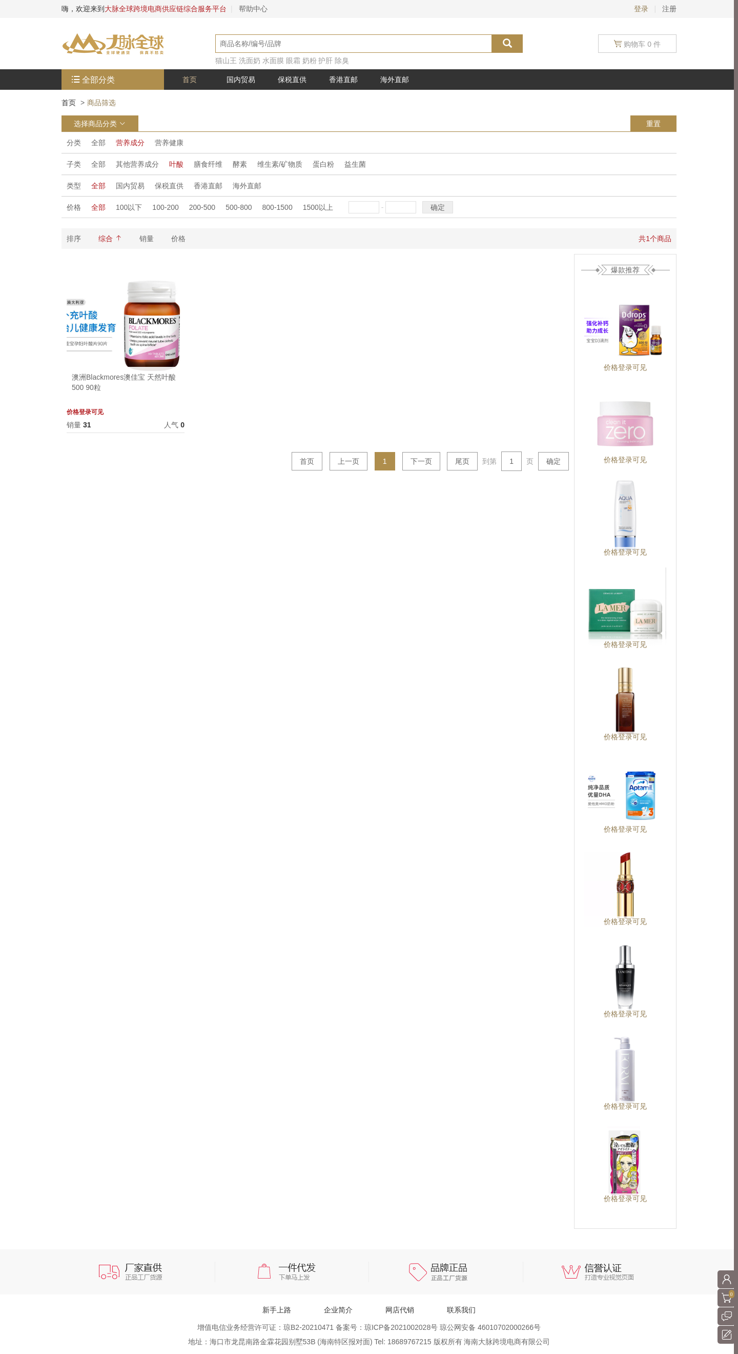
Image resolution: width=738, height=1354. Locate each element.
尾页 (462, 461)
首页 (68, 103)
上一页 (348, 461)
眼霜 (293, 60)
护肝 (325, 60)
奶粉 (309, 60)
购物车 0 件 (637, 44)
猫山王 (226, 60)
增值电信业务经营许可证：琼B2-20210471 (266, 1327)
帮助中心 (253, 9)
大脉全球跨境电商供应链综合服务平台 (166, 9)
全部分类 (98, 79)
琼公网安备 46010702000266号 (490, 1327)
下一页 (421, 461)
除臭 (342, 60)
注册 (669, 9)
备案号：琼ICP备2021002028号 (388, 1327)
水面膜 (273, 60)
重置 (653, 124)
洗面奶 (249, 60)
